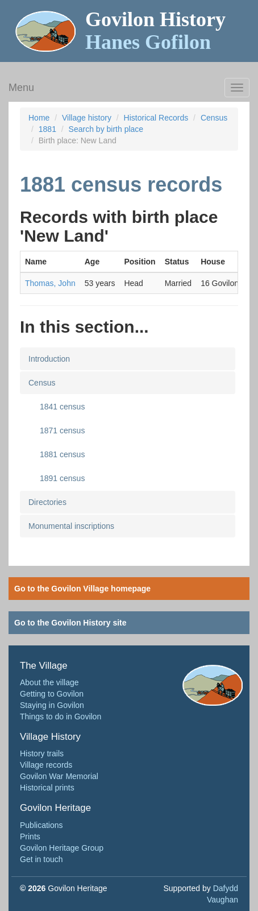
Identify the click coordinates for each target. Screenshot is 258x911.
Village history (86, 117)
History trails (42, 753)
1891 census (62, 478)
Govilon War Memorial (59, 776)
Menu (21, 87)
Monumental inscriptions (71, 526)
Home (38, 117)
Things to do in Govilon (60, 716)
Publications (41, 825)
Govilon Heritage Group (61, 847)
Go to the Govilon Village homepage (82, 588)
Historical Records (156, 117)
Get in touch (41, 859)
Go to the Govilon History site (70, 622)
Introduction (49, 358)
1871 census (62, 430)
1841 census (62, 406)
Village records (46, 764)
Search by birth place (106, 129)
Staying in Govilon (52, 705)
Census (214, 117)
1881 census (62, 454)
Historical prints (47, 787)
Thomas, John (50, 283)
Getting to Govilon (52, 693)
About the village (49, 682)
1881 (47, 129)
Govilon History (155, 30)
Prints (30, 836)
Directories (47, 502)
